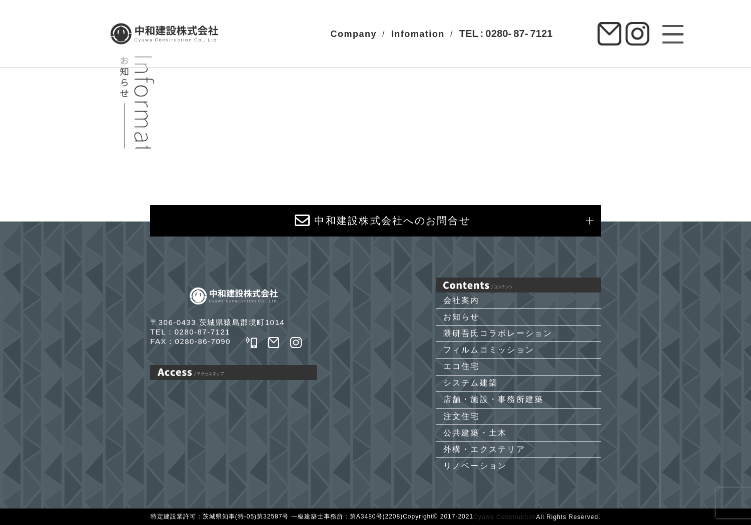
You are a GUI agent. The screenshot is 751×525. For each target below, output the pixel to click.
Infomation (418, 34)
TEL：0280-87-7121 (190, 332)
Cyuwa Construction (504, 517)
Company (353, 34)
